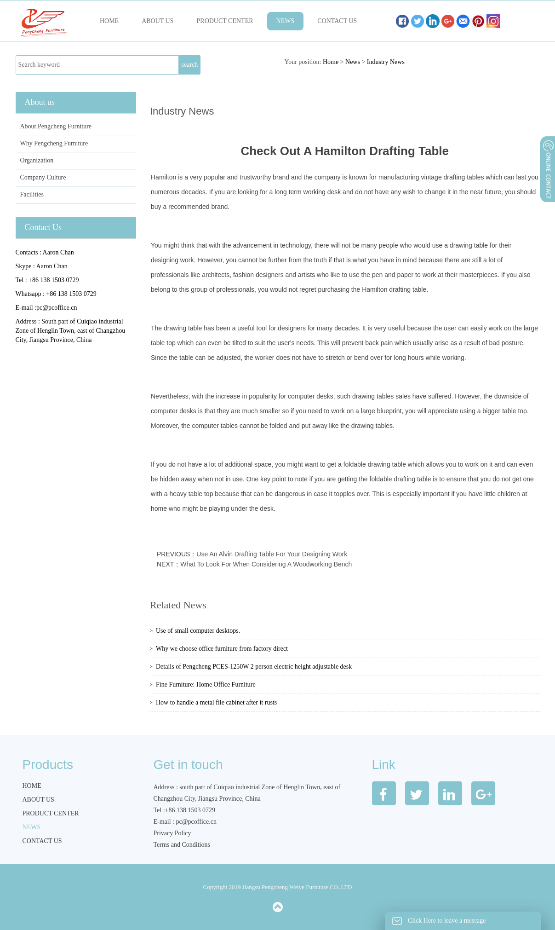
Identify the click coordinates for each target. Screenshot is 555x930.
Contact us (337, 20)
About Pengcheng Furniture (56, 126)
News (285, 20)
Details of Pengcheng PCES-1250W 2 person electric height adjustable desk (254, 666)
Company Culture (43, 177)
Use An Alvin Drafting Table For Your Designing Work (271, 554)
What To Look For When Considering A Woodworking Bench (266, 564)
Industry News (386, 61)
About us (157, 20)
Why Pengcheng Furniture (54, 143)
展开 (546, 192)
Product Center (225, 20)
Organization (37, 160)
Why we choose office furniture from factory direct (222, 648)
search (190, 64)
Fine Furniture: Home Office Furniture (206, 684)
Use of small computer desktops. (198, 630)
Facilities (32, 194)
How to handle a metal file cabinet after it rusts (216, 702)
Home (109, 20)
